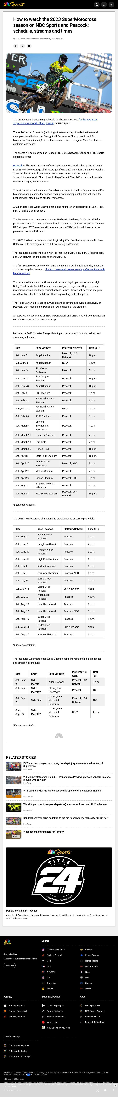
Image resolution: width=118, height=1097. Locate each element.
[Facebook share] (15, 46)
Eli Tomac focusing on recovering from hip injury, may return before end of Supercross (63, 764)
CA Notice (20, 1074)
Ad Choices (8, 1073)
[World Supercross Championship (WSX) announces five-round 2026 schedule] (13, 807)
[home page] (14, 5)
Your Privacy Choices (39, 1074)
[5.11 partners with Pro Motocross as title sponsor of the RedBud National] (13, 793)
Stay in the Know (11, 954)
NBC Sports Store (57, 1073)
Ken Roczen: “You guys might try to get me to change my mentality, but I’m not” (65, 818)
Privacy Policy (9, 1074)
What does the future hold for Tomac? (43, 831)
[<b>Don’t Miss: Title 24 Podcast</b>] (59, 877)
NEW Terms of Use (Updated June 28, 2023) (91, 1073)
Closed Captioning (37, 1073)
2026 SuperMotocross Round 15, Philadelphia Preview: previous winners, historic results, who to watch (67, 778)
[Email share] (29, 46)
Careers (26, 1073)
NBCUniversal (19, 1079)
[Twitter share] (22, 46)
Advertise (17, 1073)
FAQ (47, 1073)
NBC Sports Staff (23, 39)
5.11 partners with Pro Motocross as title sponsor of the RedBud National (62, 790)
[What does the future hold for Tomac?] (13, 834)
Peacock (18, 165)
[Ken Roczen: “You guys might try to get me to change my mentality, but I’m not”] (13, 821)
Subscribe (10, 965)
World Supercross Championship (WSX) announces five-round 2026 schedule (65, 804)
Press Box (69, 1073)
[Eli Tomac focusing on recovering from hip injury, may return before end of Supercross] (13, 766)
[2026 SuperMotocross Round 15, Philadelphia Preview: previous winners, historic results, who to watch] (13, 780)
